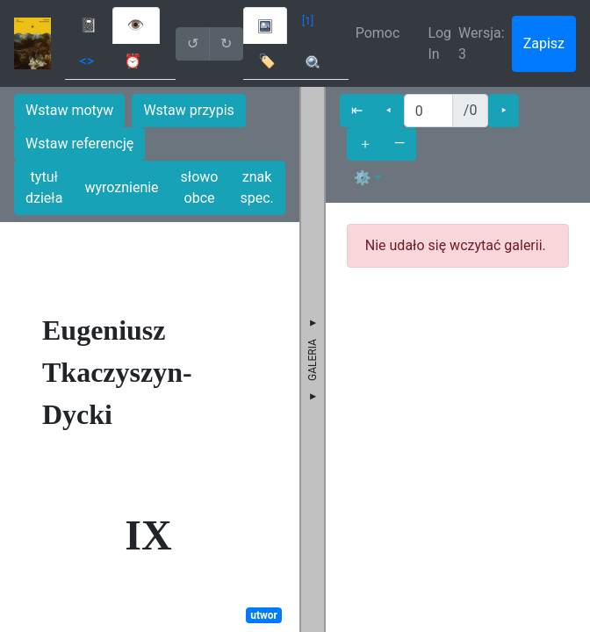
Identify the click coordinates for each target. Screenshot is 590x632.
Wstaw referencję (79, 143)
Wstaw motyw (69, 110)
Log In (439, 43)
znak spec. (256, 187)
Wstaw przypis (188, 110)
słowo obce (200, 187)
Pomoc (378, 33)
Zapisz (544, 43)
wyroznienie (121, 187)
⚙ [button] (362, 177)
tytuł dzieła (43, 187)
